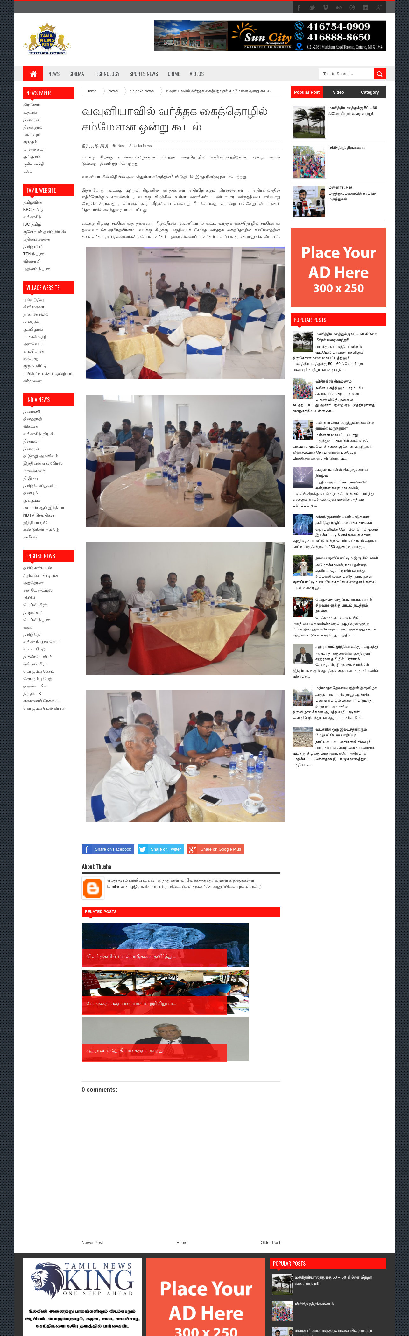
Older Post (270, 1148)
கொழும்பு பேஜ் (38, 678)
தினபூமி (31, 492)
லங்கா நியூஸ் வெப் (41, 641)
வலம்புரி (31, 134)
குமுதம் (30, 141)
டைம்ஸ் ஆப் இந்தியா (43, 507)
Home (181, 1148)
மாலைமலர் (34, 470)
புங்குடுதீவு (33, 299)
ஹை (27, 627)
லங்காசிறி (32, 216)
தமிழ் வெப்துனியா (41, 485)
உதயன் (30, 112)
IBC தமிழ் (32, 224)
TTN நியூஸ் (34, 253)
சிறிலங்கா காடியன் (41, 575)
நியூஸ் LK (32, 693)
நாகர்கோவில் (36, 314)
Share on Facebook (106, 849)
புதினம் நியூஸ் (37, 268)
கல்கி (28, 171)
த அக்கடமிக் (34, 686)
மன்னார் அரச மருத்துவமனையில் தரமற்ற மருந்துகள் (346, 193)
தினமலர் (31, 441)
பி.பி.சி (29, 597)
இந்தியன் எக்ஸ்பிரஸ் (43, 463)
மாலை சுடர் (34, 149)
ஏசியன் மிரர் (35, 664)
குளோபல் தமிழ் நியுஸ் (44, 231)
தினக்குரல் (33, 127)
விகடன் (30, 426)
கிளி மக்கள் (34, 307)
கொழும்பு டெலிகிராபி (44, 708)
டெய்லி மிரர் (35, 604)
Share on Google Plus (214, 849)
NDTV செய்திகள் (38, 515)
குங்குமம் (31, 156)
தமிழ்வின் (32, 202)
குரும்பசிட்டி (34, 365)
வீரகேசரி (31, 104)
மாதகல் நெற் (35, 336)
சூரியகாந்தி (33, 164)
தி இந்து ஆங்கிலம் (40, 456)
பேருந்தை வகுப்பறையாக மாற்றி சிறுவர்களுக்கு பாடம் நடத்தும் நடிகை (346, 611)
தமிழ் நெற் (33, 634)
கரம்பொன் (33, 351)
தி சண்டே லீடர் (37, 656)
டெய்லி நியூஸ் (37, 619)
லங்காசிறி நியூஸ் (39, 434)
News (54, 74)
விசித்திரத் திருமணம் (348, 147)
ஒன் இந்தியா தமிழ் (41, 529)
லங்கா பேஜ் (34, 649)
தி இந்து (30, 478)
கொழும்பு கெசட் (38, 671)
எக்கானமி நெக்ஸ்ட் (41, 701)
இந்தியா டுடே (36, 522)
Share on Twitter (159, 849)
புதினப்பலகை (36, 239)
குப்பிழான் (33, 329)
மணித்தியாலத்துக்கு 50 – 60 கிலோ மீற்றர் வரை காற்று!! (351, 113)
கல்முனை (32, 380)
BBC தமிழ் (33, 209)
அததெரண (33, 582)
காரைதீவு (31, 321)
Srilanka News (140, 146)
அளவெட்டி (34, 343)
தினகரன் (31, 119)
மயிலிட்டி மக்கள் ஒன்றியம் (48, 373)
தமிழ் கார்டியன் (37, 568)
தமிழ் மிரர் (33, 246)
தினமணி (31, 411)
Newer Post (92, 1148)
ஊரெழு (30, 358)
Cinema (76, 74)
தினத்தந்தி (32, 419)
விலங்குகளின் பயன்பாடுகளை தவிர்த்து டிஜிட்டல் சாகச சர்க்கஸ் (331, 1291)
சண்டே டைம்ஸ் (38, 590)
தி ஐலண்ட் (33, 612)
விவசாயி (31, 261)
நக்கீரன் (30, 537)
